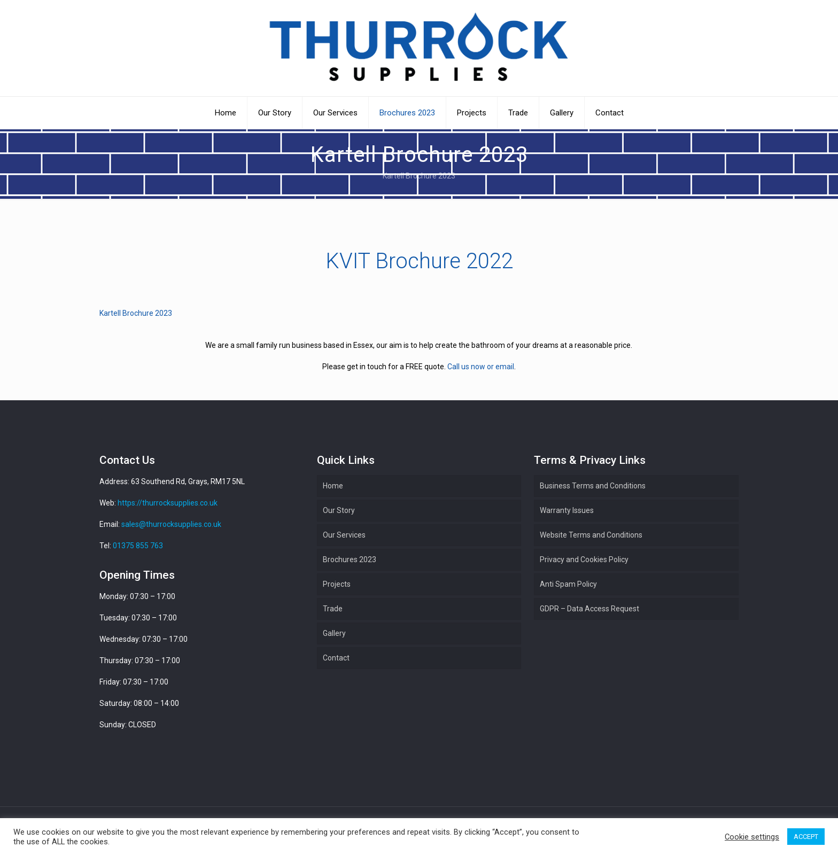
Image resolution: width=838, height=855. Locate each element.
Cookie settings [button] (752, 837)
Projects (337, 584)
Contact (336, 658)
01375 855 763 (138, 545)
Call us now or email (480, 366)
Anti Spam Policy (568, 584)
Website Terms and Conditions (591, 535)
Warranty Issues (567, 510)
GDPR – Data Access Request (589, 608)
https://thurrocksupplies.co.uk (168, 503)
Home (333, 485)
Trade (333, 608)
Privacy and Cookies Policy (584, 559)
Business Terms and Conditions (593, 485)
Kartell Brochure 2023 (135, 313)
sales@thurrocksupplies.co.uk (171, 524)
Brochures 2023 (349, 559)
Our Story (339, 510)
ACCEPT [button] (806, 837)
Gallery (334, 633)
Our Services (344, 535)
